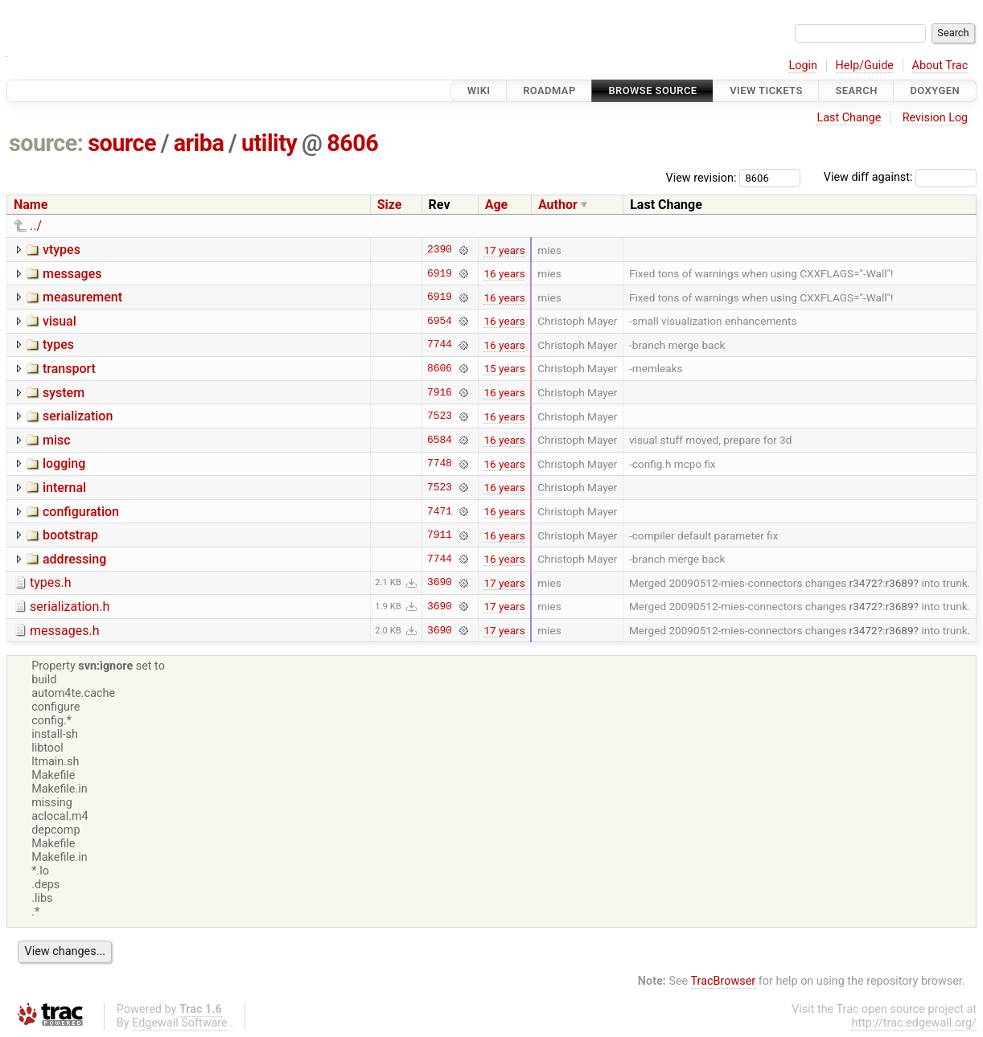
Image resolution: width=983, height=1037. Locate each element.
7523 (439, 416)
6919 (439, 273)
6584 (439, 439)
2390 (439, 250)
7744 (439, 345)
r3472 (863, 582)
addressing (74, 559)
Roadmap (549, 90)
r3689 (899, 582)
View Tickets (766, 90)
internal (64, 487)
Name (30, 204)
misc (57, 440)
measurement (82, 297)
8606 (352, 143)
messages (72, 273)
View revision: (701, 177)
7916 (439, 392)
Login (802, 65)
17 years (503, 250)
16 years (503, 273)
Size (389, 204)
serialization (78, 416)
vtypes (61, 249)
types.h (51, 582)
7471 (439, 511)
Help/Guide (865, 65)
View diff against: (900, 177)
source (122, 143)
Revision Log (936, 118)
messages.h (65, 630)
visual (59, 321)
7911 (439, 535)
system (63, 392)
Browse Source (652, 90)
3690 (439, 583)
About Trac (940, 65)
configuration (81, 511)
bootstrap (70, 535)
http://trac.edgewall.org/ (914, 1023)
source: (46, 143)
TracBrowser (723, 981)
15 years (503, 368)
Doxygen (935, 90)
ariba (199, 143)
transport (69, 368)
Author (558, 204)
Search (856, 90)
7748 (439, 464)
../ (36, 225)
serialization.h (69, 606)
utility (269, 143)
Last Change (848, 118)
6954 (439, 321)
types (58, 344)
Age (496, 204)
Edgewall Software (180, 1023)
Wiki (479, 90)
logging (64, 463)
